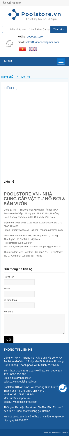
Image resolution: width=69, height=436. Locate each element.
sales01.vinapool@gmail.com (42, 42)
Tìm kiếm (58, 29)
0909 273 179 (35, 36)
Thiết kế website (51, 432)
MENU (8, 61)
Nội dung (8, 311)
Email (7, 288)
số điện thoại (10, 300)
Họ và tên (9, 276)
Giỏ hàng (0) (12, 2)
